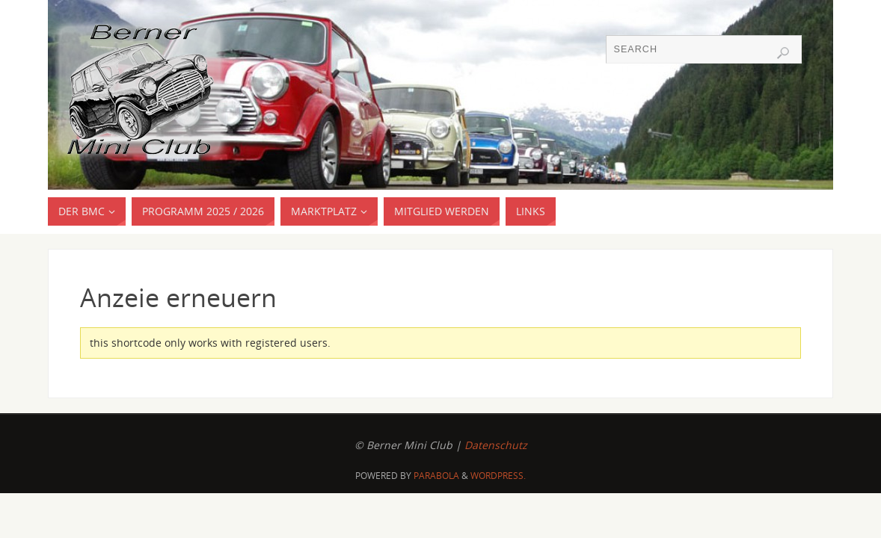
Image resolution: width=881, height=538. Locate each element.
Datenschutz (495, 445)
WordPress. (498, 475)
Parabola (436, 475)
